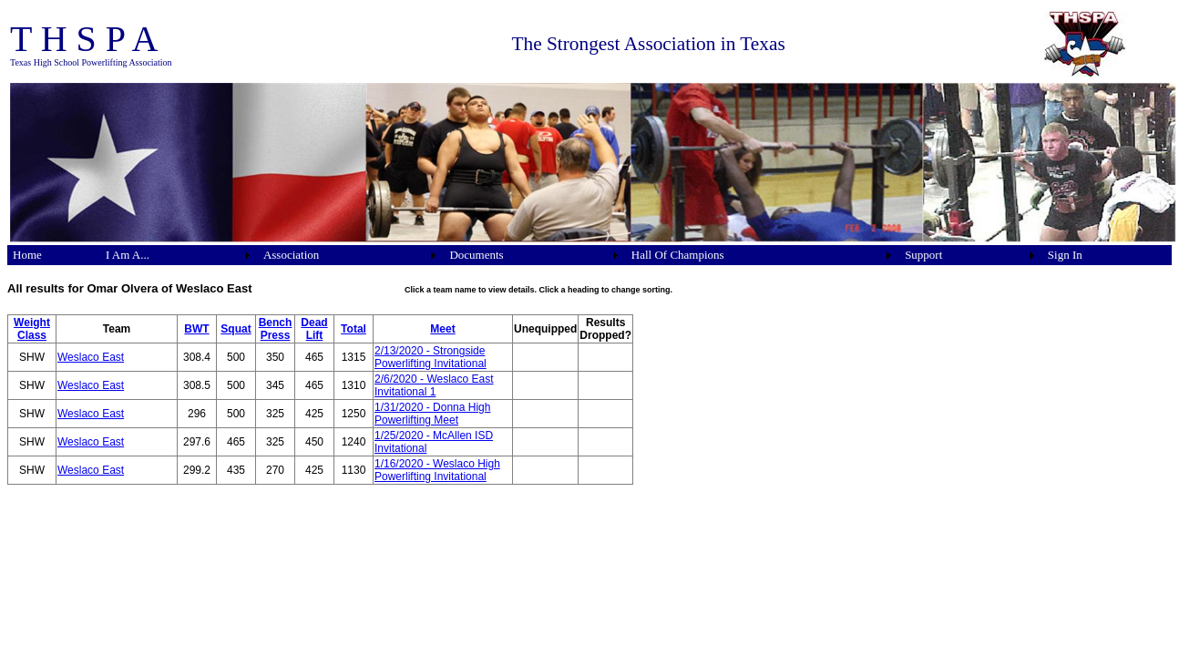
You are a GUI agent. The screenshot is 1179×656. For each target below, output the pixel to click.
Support (923, 254)
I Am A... (127, 254)
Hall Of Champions (677, 254)
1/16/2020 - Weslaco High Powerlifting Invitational (437, 470)
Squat (235, 329)
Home (27, 254)
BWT (196, 329)
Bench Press (275, 329)
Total (353, 329)
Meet (442, 329)
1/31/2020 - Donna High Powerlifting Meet (432, 413)
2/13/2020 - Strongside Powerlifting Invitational (430, 357)
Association (291, 254)
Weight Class (32, 329)
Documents (476, 254)
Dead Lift (314, 329)
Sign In (1065, 254)
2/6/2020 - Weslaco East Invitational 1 (434, 385)
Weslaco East (90, 357)
